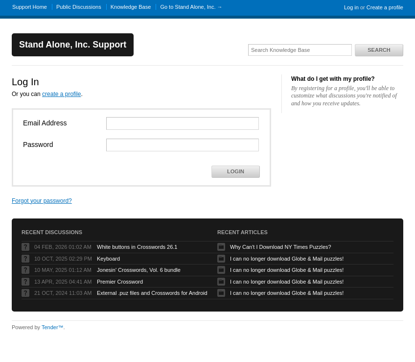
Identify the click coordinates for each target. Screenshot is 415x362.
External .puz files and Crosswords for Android (152, 293)
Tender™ (53, 327)
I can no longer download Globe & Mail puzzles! (287, 259)
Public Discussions (78, 7)
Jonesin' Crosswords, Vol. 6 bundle (139, 270)
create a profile (61, 94)
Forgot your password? (42, 200)
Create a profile (385, 7)
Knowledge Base (131, 7)
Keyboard (108, 259)
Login (235, 171)
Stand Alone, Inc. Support (72, 44)
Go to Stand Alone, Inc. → (191, 7)
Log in (351, 7)
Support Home (29, 7)
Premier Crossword (120, 282)
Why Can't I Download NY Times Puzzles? (280, 247)
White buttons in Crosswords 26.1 (137, 247)
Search (379, 50)
